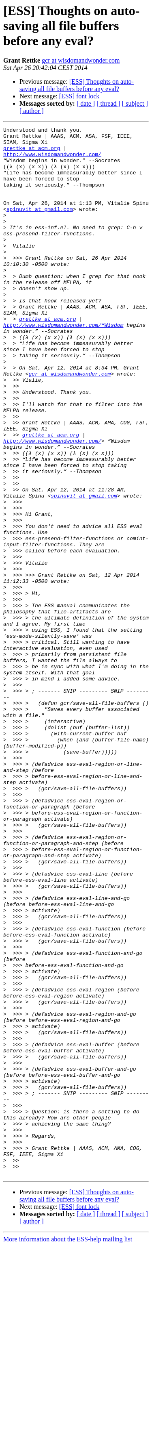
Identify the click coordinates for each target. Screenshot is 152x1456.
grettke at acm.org (31, 152)
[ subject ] (135, 103)
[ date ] (86, 103)
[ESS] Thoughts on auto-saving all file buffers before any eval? (76, 85)
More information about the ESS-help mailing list (67, 1448)
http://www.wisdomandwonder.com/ (52, 160)
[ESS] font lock (79, 96)
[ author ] (31, 110)
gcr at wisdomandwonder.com (81, 60)
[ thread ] (108, 103)
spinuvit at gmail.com (39, 226)
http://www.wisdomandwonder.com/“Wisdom (63, 365)
